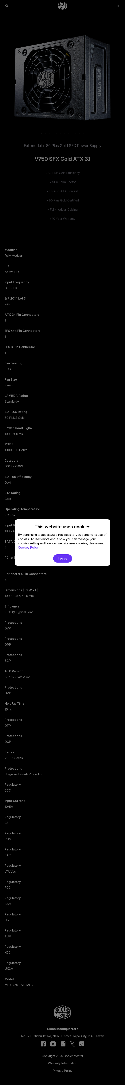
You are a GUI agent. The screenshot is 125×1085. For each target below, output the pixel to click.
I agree (62, 558)
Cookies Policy (28, 547)
